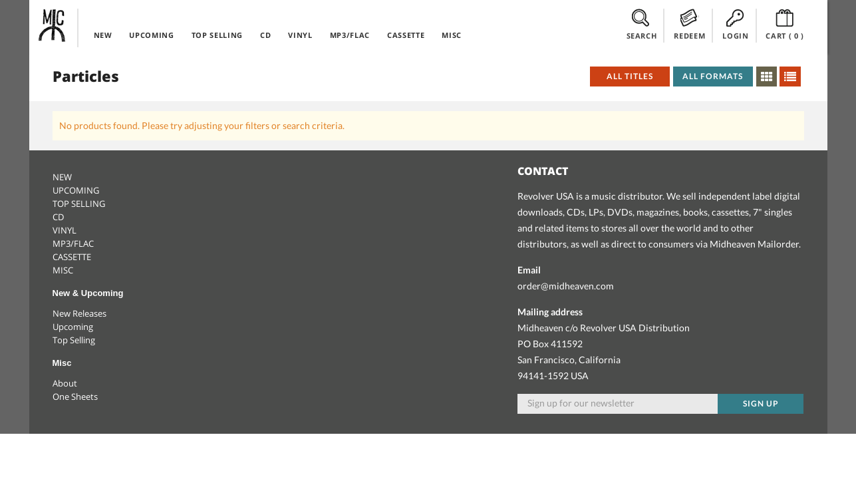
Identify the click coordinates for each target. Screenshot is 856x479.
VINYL (300, 35)
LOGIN (735, 25)
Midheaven (52, 25)
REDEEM (689, 25)
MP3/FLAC (350, 35)
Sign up (761, 403)
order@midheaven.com (565, 285)
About (65, 383)
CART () (785, 25)
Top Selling (74, 340)
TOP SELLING (217, 35)
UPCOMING (151, 35)
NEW (103, 35)
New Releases (79, 313)
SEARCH (642, 25)
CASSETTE (405, 35)
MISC (452, 35)
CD (265, 35)
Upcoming (73, 327)
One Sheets (75, 396)
